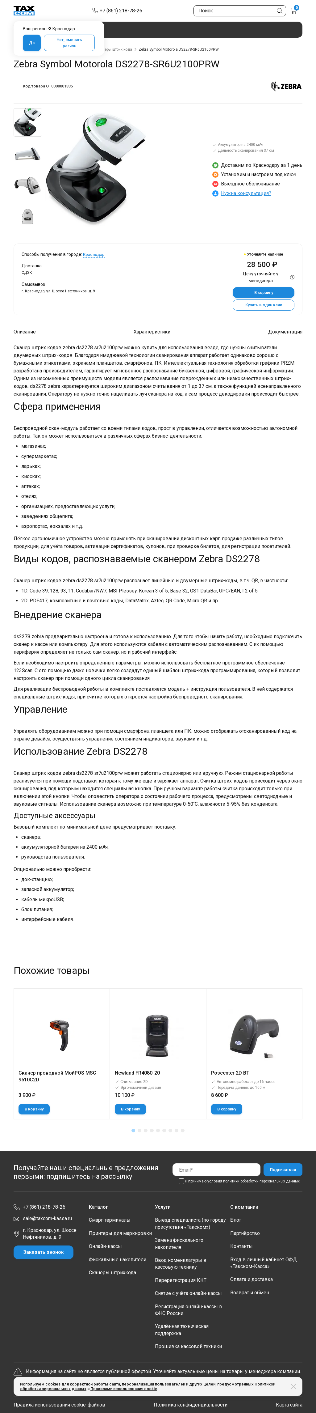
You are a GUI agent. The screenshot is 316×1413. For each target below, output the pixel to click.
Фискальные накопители (117, 1259)
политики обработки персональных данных (261, 1181)
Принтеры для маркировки (120, 1233)
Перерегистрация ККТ (180, 1280)
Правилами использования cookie (123, 1388)
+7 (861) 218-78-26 (121, 11)
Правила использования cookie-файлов (59, 1405)
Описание (25, 332)
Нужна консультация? (246, 193)
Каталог (98, 1207)
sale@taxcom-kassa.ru (47, 1218)
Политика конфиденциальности (190, 1405)
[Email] (216, 1169)
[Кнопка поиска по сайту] (279, 11)
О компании (244, 1207)
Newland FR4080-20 (137, 1073)
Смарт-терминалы (110, 1220)
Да (32, 42)
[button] (133, 1130)
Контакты (241, 1246)
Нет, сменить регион (69, 42)
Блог (235, 1220)
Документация (285, 332)
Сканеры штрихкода (112, 1272)
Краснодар (94, 254)
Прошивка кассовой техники (188, 1346)
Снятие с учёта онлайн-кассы (188, 1293)
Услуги (163, 1207)
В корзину (263, 292)
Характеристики (152, 332)
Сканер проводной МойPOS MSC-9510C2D (58, 1076)
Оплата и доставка (251, 1279)
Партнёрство (245, 1233)
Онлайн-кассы (105, 1246)
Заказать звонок (43, 1252)
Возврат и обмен (249, 1293)
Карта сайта (289, 1405)
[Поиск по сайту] (239, 10)
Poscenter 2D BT (230, 1073)
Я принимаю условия (242, 1181)
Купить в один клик (263, 305)
